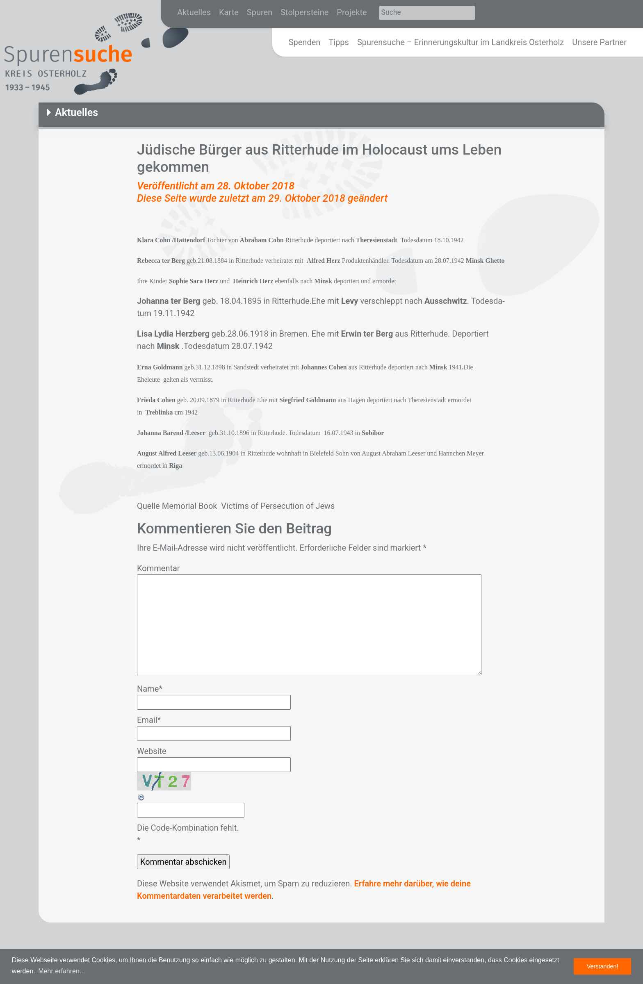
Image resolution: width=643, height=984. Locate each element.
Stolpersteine (304, 12)
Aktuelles (194, 12)
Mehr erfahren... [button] (61, 971)
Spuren (259, 12)
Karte (229, 12)
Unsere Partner (599, 42)
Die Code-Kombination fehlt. (188, 828)
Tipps (338, 42)
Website (151, 751)
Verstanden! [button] (602, 966)
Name (149, 689)
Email (149, 720)
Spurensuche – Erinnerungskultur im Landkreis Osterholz (460, 42)
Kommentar (158, 568)
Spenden (305, 42)
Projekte (352, 12)
